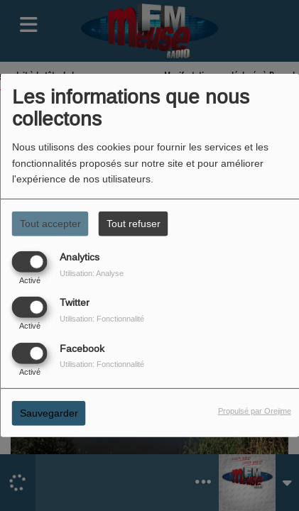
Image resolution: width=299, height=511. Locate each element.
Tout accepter (50, 223)
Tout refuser (134, 223)
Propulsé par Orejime (254, 410)
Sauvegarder (49, 412)
